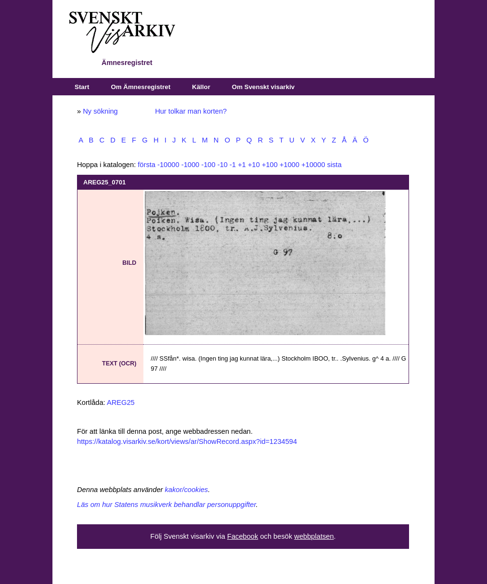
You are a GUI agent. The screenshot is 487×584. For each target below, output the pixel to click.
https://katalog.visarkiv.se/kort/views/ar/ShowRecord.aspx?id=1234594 (187, 441)
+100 (270, 165)
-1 (233, 165)
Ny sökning (100, 111)
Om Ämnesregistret (140, 87)
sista (334, 165)
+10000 (313, 165)
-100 (208, 165)
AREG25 (121, 402)
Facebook (242, 536)
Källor (201, 87)
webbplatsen (313, 536)
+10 (254, 165)
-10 (223, 165)
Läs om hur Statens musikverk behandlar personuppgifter (166, 504)
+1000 (289, 165)
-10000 (168, 165)
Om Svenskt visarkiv (263, 87)
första (146, 165)
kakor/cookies (186, 489)
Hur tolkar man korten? (191, 111)
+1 (242, 165)
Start (82, 87)
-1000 (190, 165)
